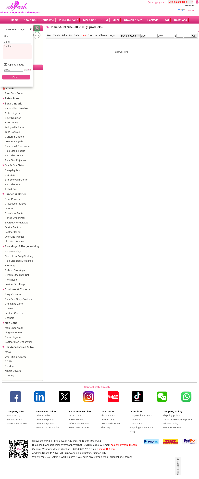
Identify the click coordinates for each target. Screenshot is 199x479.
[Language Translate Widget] (180, 1)
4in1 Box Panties (14, 241)
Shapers (9, 317)
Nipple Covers (13, 370)
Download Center (110, 423)
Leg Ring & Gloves (15, 356)
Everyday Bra (12, 170)
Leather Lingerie (14, 141)
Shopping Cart (158, 2)
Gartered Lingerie (15, 136)
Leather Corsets (14, 313)
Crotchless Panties (15, 203)
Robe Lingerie (13, 113)
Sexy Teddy (11, 122)
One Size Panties (15, 236)
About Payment (45, 423)
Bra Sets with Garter (16, 179)
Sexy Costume (13, 294)
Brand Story (13, 415)
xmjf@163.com (107, 449)
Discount (93, 35)
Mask (8, 351)
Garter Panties (13, 227)
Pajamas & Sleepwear (17, 146)
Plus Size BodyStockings (19, 260)
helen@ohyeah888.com (124, 444)
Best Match (53, 35)
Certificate (47, 19)
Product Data (107, 419)
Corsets (9, 308)
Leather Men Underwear (18, 341)
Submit (16, 77)
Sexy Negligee (13, 118)
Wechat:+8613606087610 (75, 449)
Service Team (14, 419)
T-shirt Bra (11, 189)
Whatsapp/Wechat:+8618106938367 (81, 444)
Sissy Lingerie (13, 337)
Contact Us (136, 423)
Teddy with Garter (15, 127)
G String (9, 208)
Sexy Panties (12, 199)
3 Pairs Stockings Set (17, 274)
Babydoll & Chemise (16, 108)
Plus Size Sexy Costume (19, 299)
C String (9, 375)
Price (64, 35)
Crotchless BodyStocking (19, 256)
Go (194, 35)
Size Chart (89, 19)
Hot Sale (74, 35)
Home (14, 19)
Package (152, 19)
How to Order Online (47, 427)
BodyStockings (13, 251)
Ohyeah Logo (106, 35)
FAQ (166, 19)
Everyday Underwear (17, 222)
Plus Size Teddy (14, 155)
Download (180, 19)
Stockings (10, 265)
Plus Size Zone (68, 19)
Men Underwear (14, 327)
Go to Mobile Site (79, 427)
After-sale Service (79, 423)
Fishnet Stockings (15, 270)
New (83, 35)
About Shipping (44, 419)
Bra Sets (10, 174)
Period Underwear (15, 217)
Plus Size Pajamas (15, 160)
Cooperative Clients (141, 415)
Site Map (105, 427)
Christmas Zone (14, 303)
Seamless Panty (14, 213)
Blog (132, 431)
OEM (116, 19)
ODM (104, 19)
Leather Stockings (15, 284)
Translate (186, 10)
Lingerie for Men (14, 332)
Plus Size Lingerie (15, 150)
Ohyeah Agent (133, 19)
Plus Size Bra (12, 184)
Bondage (10, 366)
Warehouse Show (17, 423)
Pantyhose (11, 279)
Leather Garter (13, 232)
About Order (43, 415)
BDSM (8, 361)
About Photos (108, 415)
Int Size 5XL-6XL (74, 27)
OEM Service (76, 419)
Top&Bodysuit (12, 131)
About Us (30, 19)
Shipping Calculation (141, 427)
